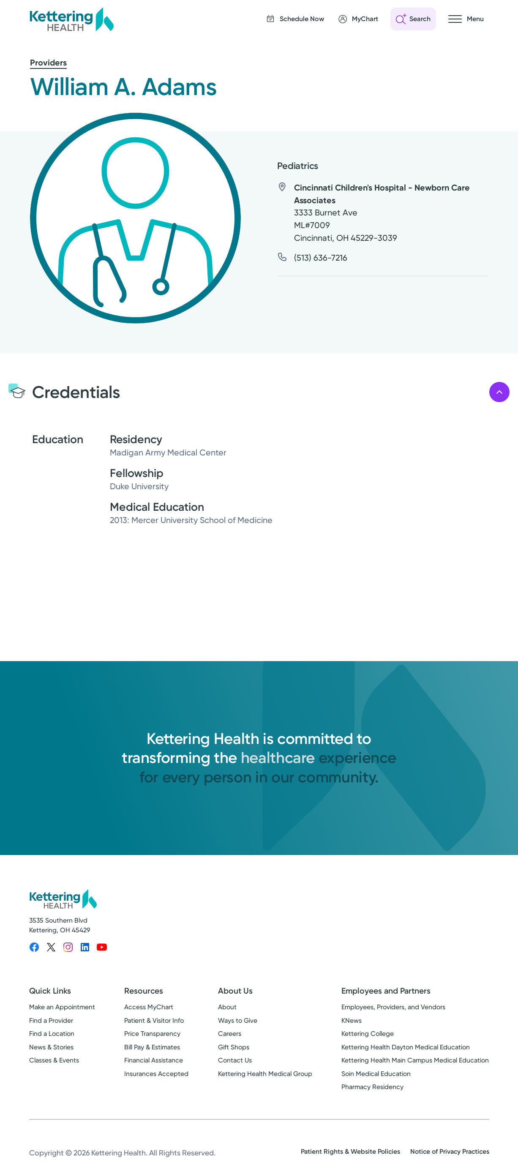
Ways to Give (237, 1020)
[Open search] (413, 19)
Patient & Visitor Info (154, 1020)
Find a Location (51, 1034)
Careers (229, 1034)
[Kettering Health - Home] (71, 19)
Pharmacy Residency (372, 1087)
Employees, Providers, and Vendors (393, 1007)
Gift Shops (233, 1047)
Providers (48, 62)
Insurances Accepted (156, 1074)
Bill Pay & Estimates (152, 1047)
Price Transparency (152, 1034)
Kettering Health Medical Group (265, 1074)
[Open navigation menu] (466, 19)
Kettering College (367, 1034)
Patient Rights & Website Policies (350, 1151)
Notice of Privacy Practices (449, 1151)
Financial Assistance (153, 1060)
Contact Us (235, 1060)
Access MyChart (148, 1007)
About (227, 1007)
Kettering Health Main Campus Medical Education (415, 1060)
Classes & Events (54, 1060)
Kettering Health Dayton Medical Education (405, 1047)
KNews (351, 1020)
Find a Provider (51, 1020)
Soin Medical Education (376, 1074)
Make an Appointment (62, 1007)
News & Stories (51, 1047)
